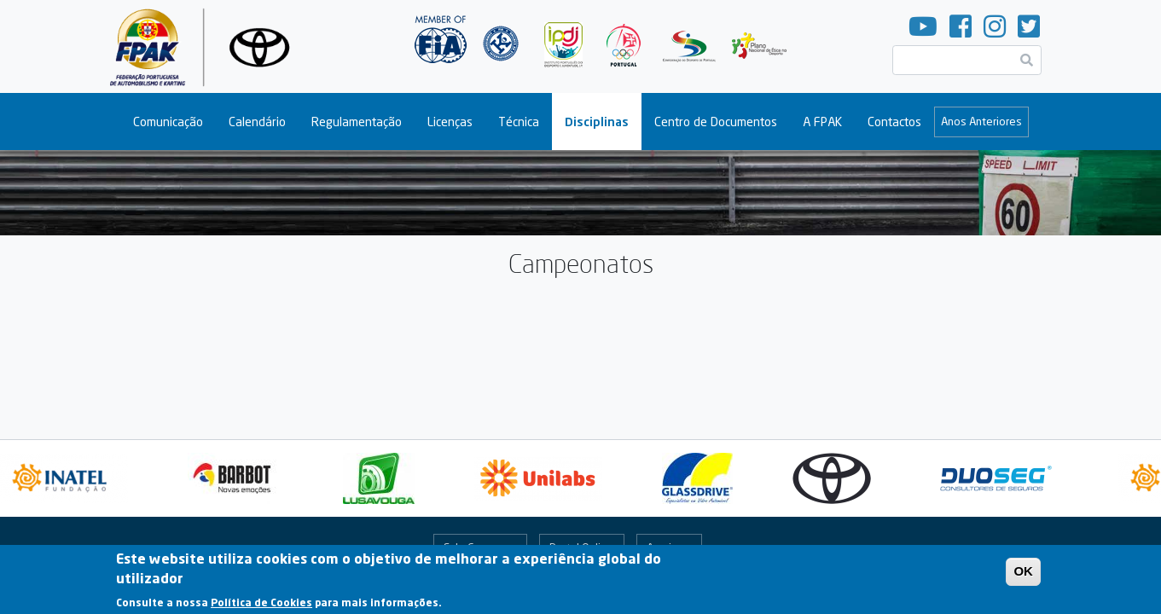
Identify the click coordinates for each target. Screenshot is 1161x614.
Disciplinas (597, 121)
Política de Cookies (261, 606)
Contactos (894, 121)
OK (1023, 574)
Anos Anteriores (981, 121)
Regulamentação (356, 121)
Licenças (450, 121)
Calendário (257, 121)
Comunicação (168, 121)
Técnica (518, 121)
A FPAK (822, 121)
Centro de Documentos (715, 121)
